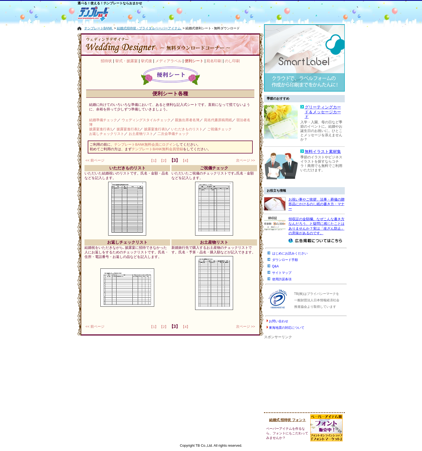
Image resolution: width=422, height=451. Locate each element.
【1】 (153, 161)
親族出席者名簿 (187, 120)
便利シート (194, 61)
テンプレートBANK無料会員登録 (157, 149)
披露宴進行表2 (128, 129)
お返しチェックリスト (106, 134)
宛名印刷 (213, 61)
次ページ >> (245, 160)
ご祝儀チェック (219, 129)
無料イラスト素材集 (323, 151)
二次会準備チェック (173, 134)
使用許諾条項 (281, 279)
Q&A (275, 266)
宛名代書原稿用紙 (218, 120)
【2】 (163, 161)
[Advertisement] (187, 14)
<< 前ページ (95, 160)
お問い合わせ (278, 321)
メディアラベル (168, 61)
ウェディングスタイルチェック (146, 120)
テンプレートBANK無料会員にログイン (145, 144)
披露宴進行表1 (100, 129)
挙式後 (146, 61)
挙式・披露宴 (126, 61)
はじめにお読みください (290, 253)
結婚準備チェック (103, 120)
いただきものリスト (187, 129)
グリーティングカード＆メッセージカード (323, 112)
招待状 (106, 61)
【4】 (185, 161)
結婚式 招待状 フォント (287, 420)
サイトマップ (281, 273)
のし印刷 (232, 61)
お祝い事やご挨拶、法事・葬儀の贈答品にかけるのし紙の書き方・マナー (316, 204)
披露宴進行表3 (155, 129)
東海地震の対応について (286, 328)
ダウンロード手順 (285, 260)
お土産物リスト (141, 134)
